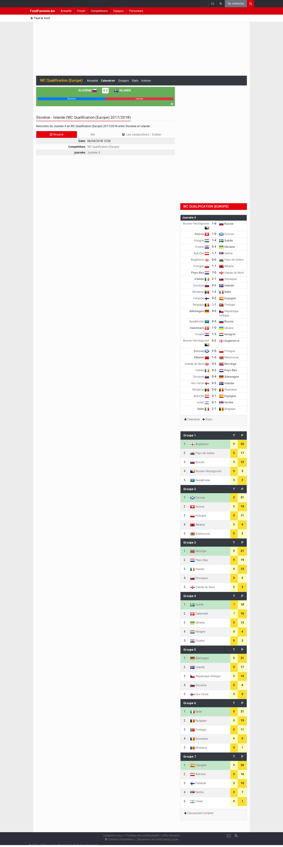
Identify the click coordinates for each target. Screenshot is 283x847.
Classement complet (200, 813)
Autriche (201, 253)
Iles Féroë (200, 383)
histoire (146, 80)
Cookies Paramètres (119, 839)
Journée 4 (93, 152)
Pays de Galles (231, 259)
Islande (122, 90)
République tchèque (205, 676)
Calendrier (108, 80)
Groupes (123, 80)
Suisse (202, 234)
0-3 (214, 246)
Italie (225, 292)
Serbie (226, 253)
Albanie (226, 266)
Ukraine (227, 247)
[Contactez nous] (228, 835)
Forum (81, 11)
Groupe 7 (189, 756)
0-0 (214, 259)
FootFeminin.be (42, 11)
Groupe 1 (189, 435)
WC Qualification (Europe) (103, 146)
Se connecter (236, 3)
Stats (135, 80)
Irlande (202, 279)
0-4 (214, 376)
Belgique (201, 304)
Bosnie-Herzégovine (206, 471)
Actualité (66, 11)
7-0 (214, 272)
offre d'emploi (171, 835)
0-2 (105, 90)
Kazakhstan (199, 321)
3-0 (214, 351)
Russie (226, 223)
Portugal (227, 304)
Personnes (136, 11)
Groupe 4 (189, 596)
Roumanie (228, 389)
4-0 (214, 311)
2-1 (214, 279)
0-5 (214, 383)
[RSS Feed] (236, 835)
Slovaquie (228, 279)
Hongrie (201, 240)
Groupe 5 (189, 649)
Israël (203, 402)
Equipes (118, 11)
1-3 (214, 292)
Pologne (201, 266)
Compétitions (99, 11)
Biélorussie (229, 357)
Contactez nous (113, 835)
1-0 (214, 234)
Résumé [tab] (57, 134)
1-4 (214, 240)
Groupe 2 (189, 489)
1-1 (214, 253)
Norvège (227, 364)
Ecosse (226, 234)
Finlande (201, 298)
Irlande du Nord (231, 272)
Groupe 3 (189, 542)
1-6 (214, 223)
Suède (226, 240)
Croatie (202, 247)
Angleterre (200, 259)
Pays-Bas (200, 272)
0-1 (214, 396)
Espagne (227, 298)
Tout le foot (40, 18)
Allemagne (199, 311)
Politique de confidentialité (142, 835)
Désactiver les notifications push (157, 839)
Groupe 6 (189, 703)
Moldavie (200, 292)
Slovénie (87, 90)
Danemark (199, 328)
